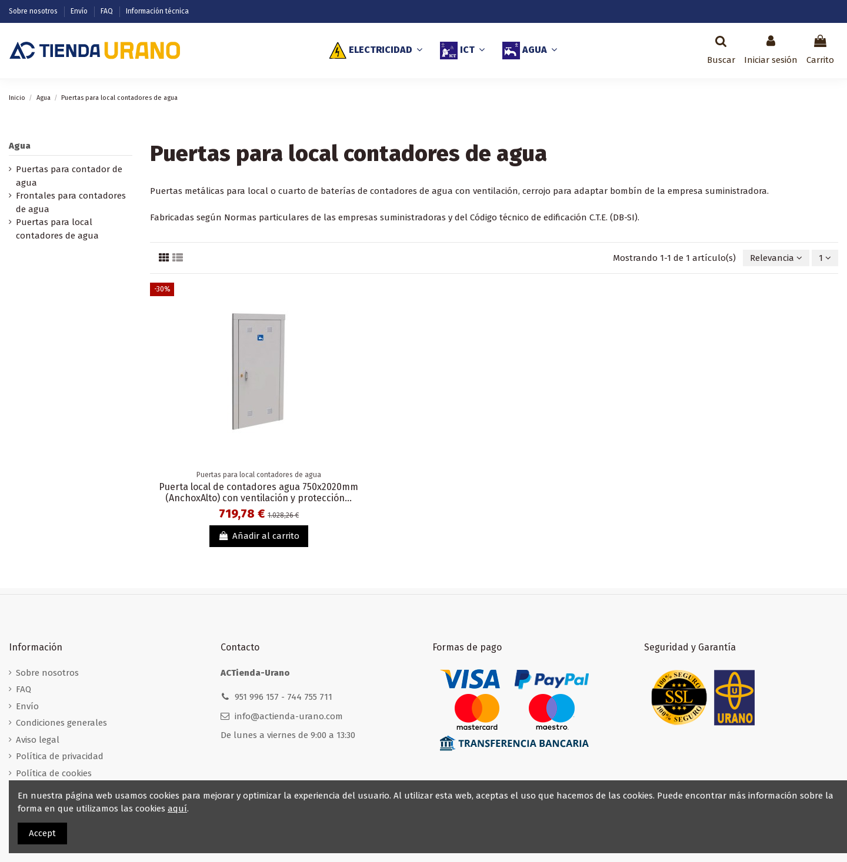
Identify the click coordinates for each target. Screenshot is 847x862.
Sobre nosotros (34, 11)
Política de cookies (54, 773)
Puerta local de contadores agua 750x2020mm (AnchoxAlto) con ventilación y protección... (258, 492)
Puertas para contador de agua (69, 176)
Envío (80, 11)
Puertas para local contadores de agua (57, 229)
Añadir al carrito (258, 536)
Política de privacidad (60, 756)
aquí (177, 808)
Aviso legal (37, 739)
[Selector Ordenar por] (776, 258)
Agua (20, 145)
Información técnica (157, 11)
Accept (42, 833)
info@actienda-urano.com (289, 716)
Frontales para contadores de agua (71, 202)
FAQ (108, 11)
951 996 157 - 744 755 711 (283, 697)
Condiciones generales (61, 722)
